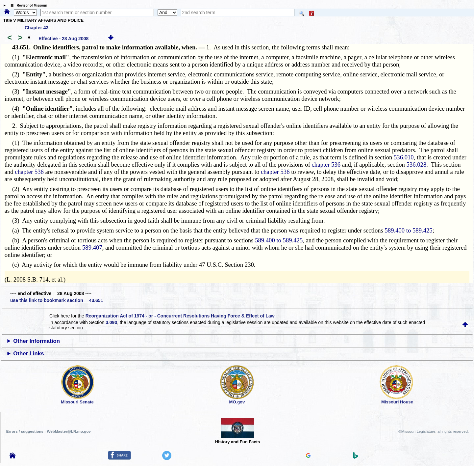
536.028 (417, 164)
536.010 (404, 157)
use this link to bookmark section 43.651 (56, 300)
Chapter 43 (36, 27)
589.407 (92, 247)
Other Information (36, 341)
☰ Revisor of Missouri (27, 5)
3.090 (111, 322)
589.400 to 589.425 (409, 230)
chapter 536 (326, 164)
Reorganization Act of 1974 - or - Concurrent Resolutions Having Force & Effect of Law (180, 315)
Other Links (28, 353)
